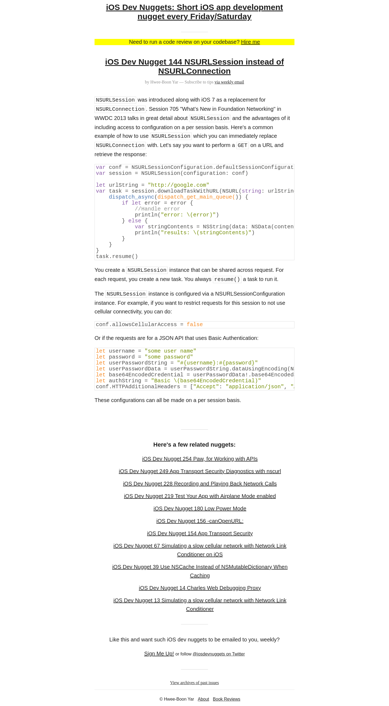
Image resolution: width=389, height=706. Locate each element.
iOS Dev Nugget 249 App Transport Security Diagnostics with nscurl (200, 471)
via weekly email (229, 82)
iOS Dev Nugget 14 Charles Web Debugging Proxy (200, 588)
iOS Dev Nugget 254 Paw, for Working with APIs (200, 459)
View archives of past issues (194, 682)
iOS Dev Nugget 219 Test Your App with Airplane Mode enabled (200, 496)
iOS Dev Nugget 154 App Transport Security (200, 533)
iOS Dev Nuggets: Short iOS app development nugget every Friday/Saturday (194, 12)
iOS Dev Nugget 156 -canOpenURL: (199, 521)
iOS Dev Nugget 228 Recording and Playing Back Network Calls (200, 484)
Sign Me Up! (159, 654)
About (203, 699)
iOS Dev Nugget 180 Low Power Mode (199, 508)
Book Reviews (226, 699)
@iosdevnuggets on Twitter (219, 654)
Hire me (250, 42)
